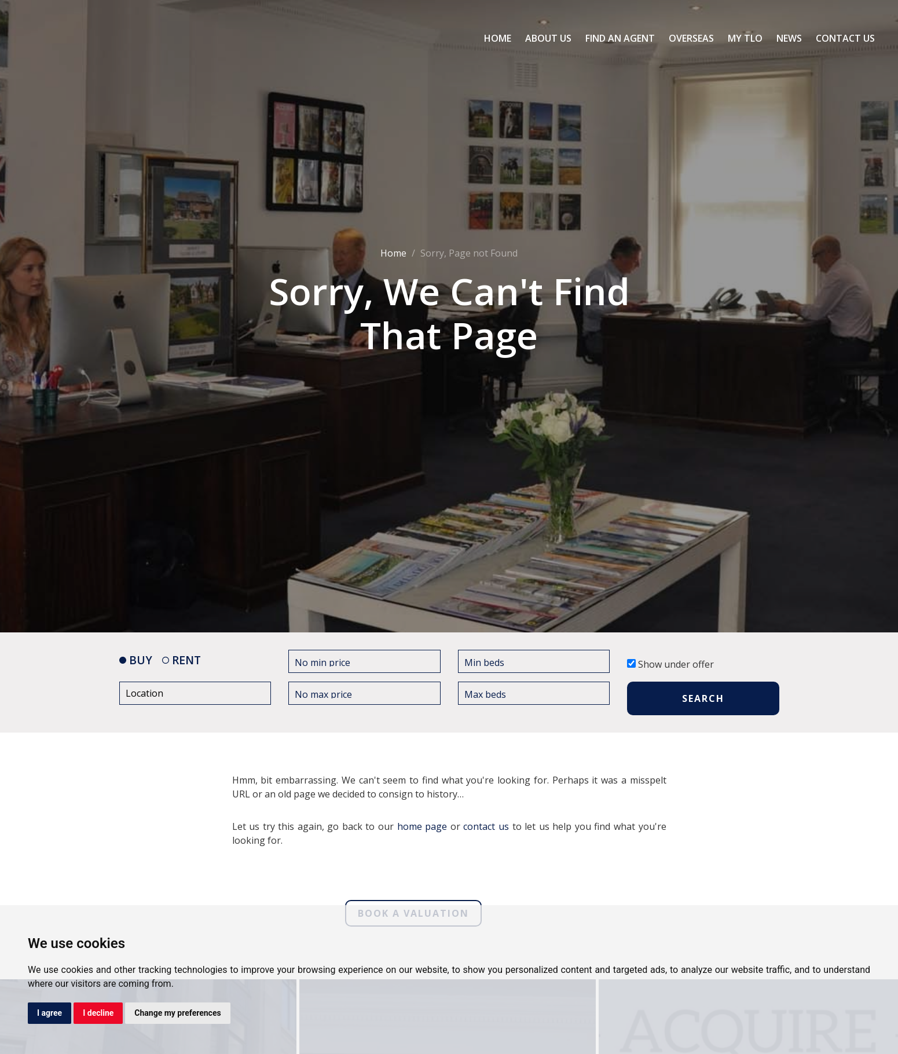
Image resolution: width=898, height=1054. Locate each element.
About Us (548, 38)
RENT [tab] (181, 660)
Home (497, 38)
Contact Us (845, 38)
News (789, 38)
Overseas (691, 38)
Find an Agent (620, 38)
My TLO (745, 38)
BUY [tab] (135, 660)
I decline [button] (98, 1013)
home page (422, 826)
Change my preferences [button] (177, 1013)
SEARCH (703, 698)
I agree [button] (49, 1013)
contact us (486, 826)
